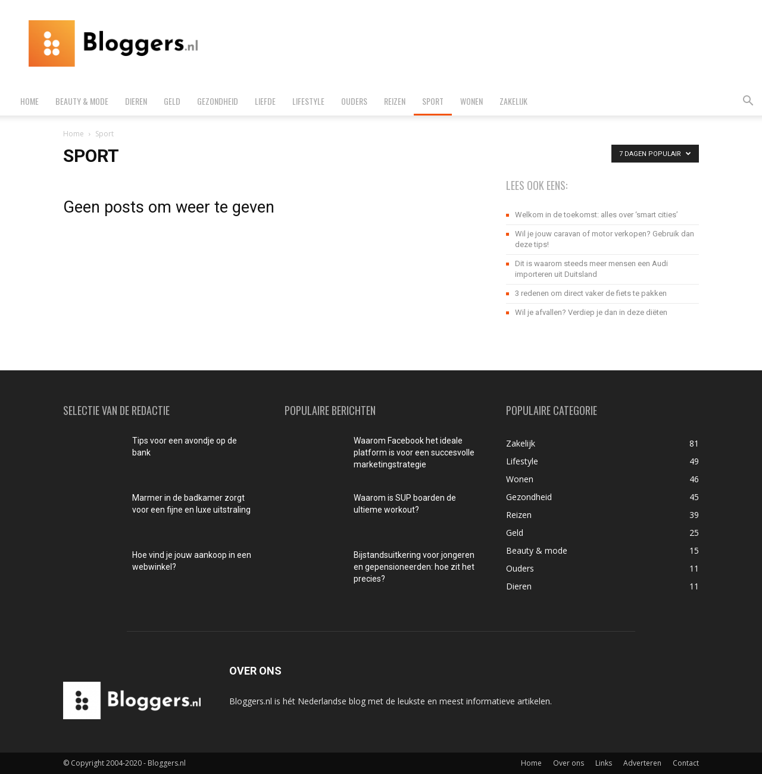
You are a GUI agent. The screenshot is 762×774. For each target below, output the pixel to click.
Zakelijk (513, 101)
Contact (686, 763)
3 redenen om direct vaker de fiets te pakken (591, 293)
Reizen (394, 101)
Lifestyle (308, 101)
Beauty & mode (81, 101)
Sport (433, 101)
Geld (172, 101)
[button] (747, 102)
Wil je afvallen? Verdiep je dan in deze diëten (591, 312)
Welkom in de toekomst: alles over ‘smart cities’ (596, 214)
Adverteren (642, 763)
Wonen (471, 101)
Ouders (354, 101)
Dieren (136, 101)
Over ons (568, 763)
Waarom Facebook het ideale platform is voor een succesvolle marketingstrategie (414, 452)
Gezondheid (217, 101)
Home (29, 101)
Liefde (265, 101)
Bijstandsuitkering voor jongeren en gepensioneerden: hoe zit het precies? (414, 566)
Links (603, 763)
